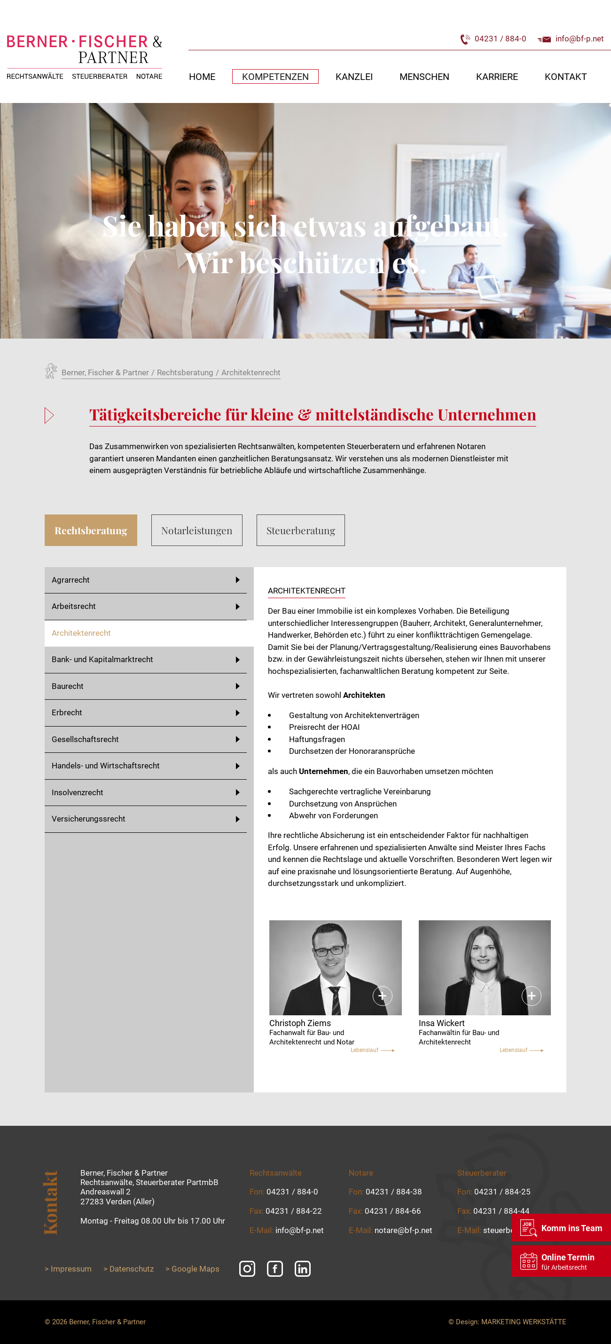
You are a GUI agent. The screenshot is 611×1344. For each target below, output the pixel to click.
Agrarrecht (146, 580)
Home (202, 76)
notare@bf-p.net (403, 1230)
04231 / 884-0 (493, 38)
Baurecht (146, 686)
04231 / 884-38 (394, 1191)
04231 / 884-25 (502, 1191)
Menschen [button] (424, 76)
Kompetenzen (275, 76)
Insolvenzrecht (146, 792)
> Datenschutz (128, 1268)
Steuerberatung (300, 530)
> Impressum (68, 1268)
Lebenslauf (373, 1050)
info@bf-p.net (571, 38)
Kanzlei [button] (354, 76)
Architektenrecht (81, 633)
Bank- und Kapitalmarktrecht (146, 659)
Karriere (497, 76)
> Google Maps (192, 1268)
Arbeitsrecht (146, 606)
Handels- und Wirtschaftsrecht (146, 765)
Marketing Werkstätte (523, 1322)
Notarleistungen (197, 530)
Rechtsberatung (91, 530)
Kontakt (566, 76)
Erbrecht (146, 712)
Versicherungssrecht (146, 818)
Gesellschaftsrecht (146, 739)
